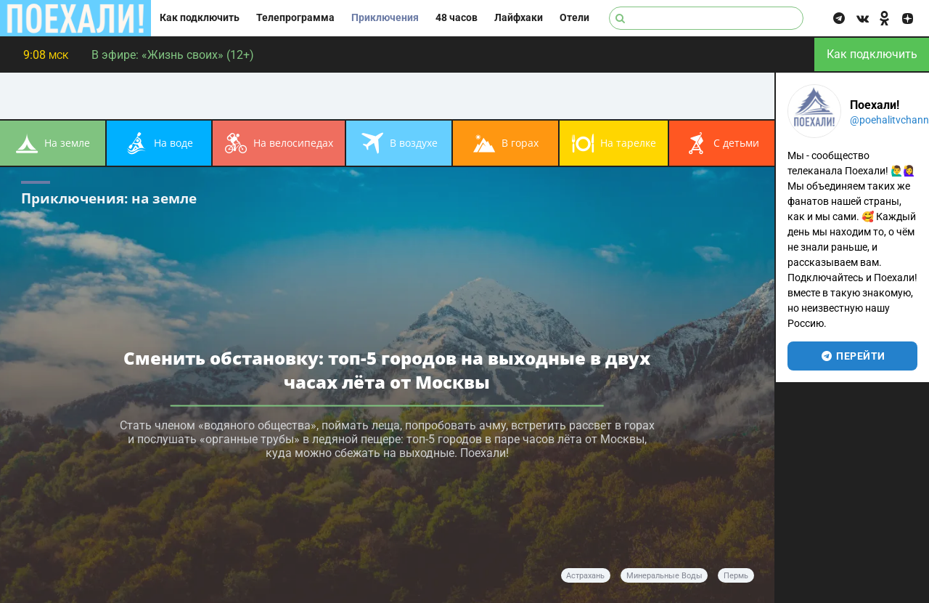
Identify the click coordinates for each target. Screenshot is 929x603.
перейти (852, 356)
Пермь (736, 575)
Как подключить (200, 18)
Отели (574, 18)
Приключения (385, 18)
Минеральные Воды (664, 575)
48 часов (456, 18)
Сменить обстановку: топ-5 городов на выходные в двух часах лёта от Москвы (386, 369)
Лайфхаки (518, 18)
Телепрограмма (295, 18)
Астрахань (585, 575)
